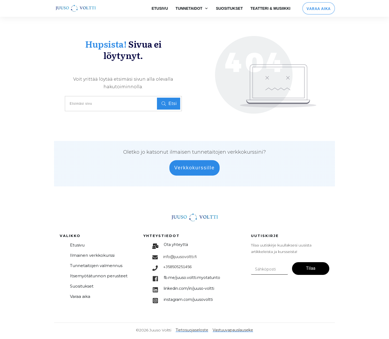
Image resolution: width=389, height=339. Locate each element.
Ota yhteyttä (176, 244)
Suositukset (81, 286)
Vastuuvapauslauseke (233, 330)
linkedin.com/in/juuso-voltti (189, 288)
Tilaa (311, 268)
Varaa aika (80, 296)
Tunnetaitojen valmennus (96, 265)
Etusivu (77, 245)
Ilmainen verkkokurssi (92, 255)
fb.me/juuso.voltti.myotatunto (192, 277)
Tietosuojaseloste (192, 330)
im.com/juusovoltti (188, 299)
